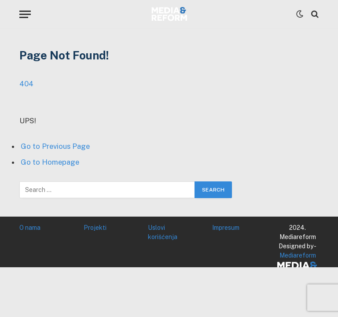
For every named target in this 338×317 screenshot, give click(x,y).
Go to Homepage (50, 162)
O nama (29, 227)
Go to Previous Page (55, 146)
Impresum (225, 227)
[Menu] (25, 14)
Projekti (95, 227)
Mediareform (297, 255)
